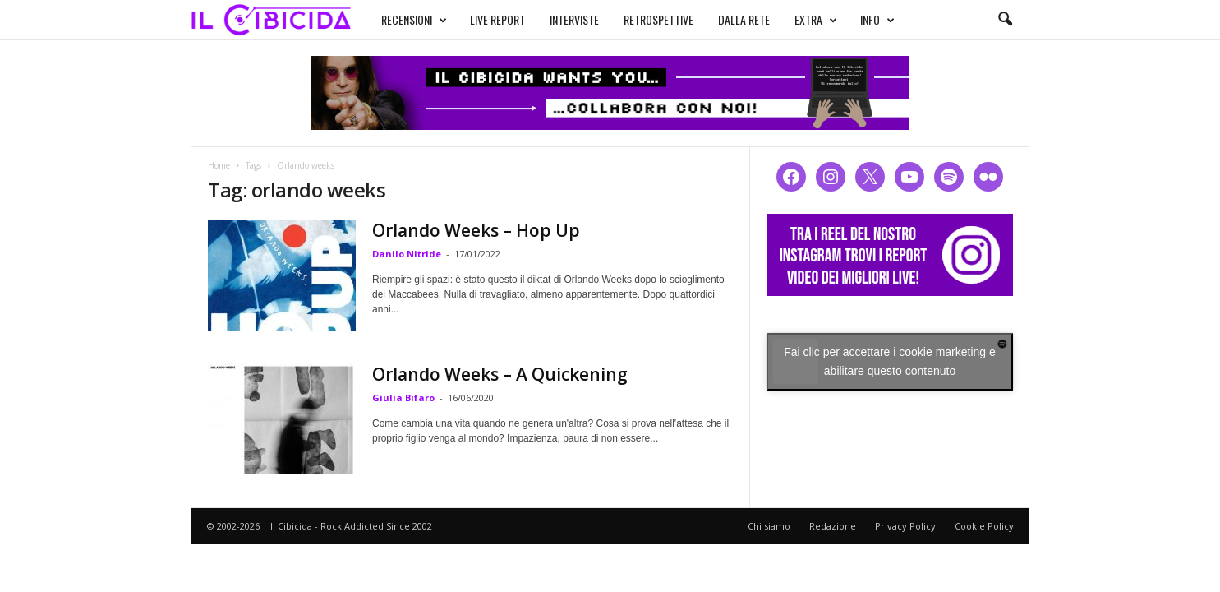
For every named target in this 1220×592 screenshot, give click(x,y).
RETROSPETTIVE (658, 19)
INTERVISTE (574, 19)
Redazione (832, 526)
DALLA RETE (744, 19)
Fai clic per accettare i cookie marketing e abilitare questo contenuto (890, 361)
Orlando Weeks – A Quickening (500, 374)
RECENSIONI (414, 19)
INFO (877, 19)
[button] (1005, 20)
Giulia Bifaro (403, 397)
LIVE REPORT (497, 19)
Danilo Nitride (406, 253)
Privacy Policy (905, 526)
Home (219, 165)
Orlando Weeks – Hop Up (476, 230)
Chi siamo (769, 526)
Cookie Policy (984, 526)
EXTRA (815, 19)
